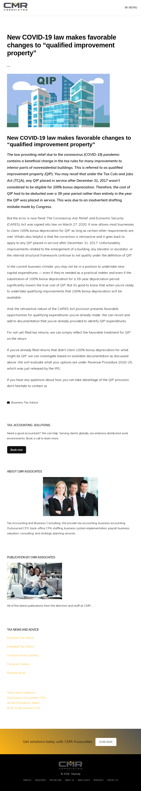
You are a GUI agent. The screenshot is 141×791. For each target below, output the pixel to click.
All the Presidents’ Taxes (23, 703)
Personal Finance (18, 664)
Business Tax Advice (24, 402)
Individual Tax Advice (20, 646)
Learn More (106, 742)
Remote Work (16, 673)
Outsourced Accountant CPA (26, 697)
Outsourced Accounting (22, 655)
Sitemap (75, 773)
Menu (133, 7)
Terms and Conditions (21, 692)
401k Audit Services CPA (23, 708)
